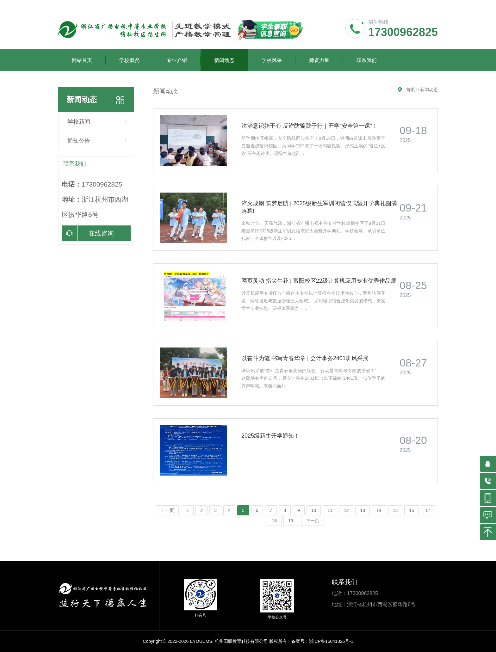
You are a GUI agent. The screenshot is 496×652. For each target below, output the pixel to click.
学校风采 (278, 60)
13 (362, 510)
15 (395, 510)
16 (411, 510)
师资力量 (326, 60)
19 (290, 520)
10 (313, 510)
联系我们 (366, 60)
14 (378, 510)
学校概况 (136, 60)
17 (428, 510)
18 (274, 520)
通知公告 (78, 141)
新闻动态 (231, 60)
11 (329, 510)
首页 (410, 89)
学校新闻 (78, 122)
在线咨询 (88, 233)
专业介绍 (184, 60)
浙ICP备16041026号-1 (331, 641)
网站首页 (89, 60)
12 (346, 510)
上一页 (167, 510)
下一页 (312, 520)
